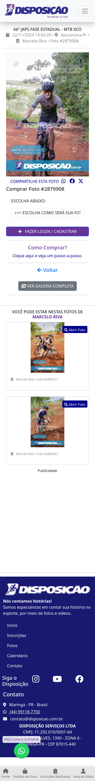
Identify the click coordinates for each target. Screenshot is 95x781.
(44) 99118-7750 (21, 712)
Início (12, 625)
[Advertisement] (47, 521)
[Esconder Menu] (85, 11)
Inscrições (16, 635)
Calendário (17, 655)
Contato (14, 666)
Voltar (47, 270)
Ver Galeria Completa (47, 286)
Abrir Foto (74, 329)
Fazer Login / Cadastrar (47, 231)
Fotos (12, 645)
